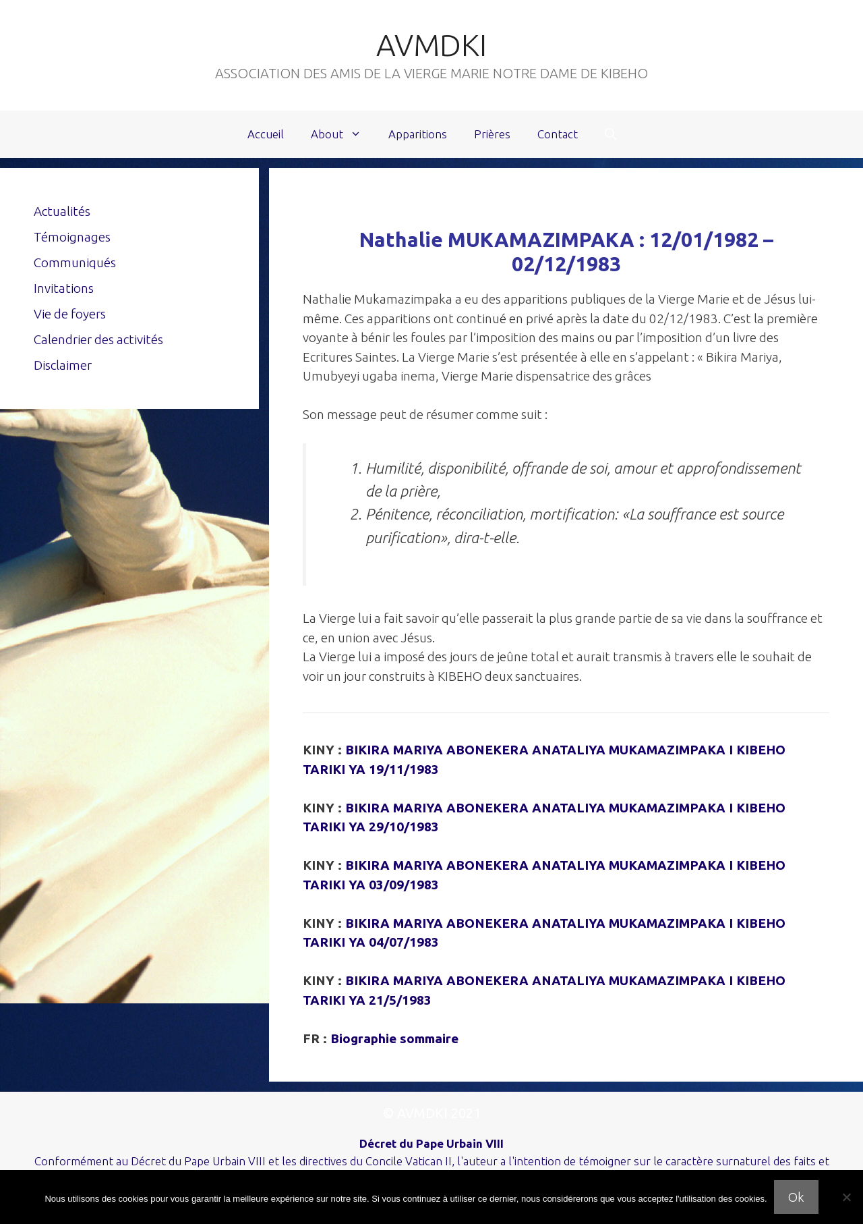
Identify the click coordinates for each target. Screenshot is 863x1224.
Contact (557, 134)
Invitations (64, 288)
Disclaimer (63, 365)
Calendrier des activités (98, 339)
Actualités (62, 211)
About (343, 134)
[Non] (846, 1197)
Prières (492, 134)
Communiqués (75, 262)
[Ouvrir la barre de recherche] (610, 134)
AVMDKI (431, 45)
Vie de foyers (70, 313)
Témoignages (72, 236)
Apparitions (417, 134)
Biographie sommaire (394, 1038)
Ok (796, 1197)
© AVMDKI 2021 (432, 1113)
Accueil (265, 134)
